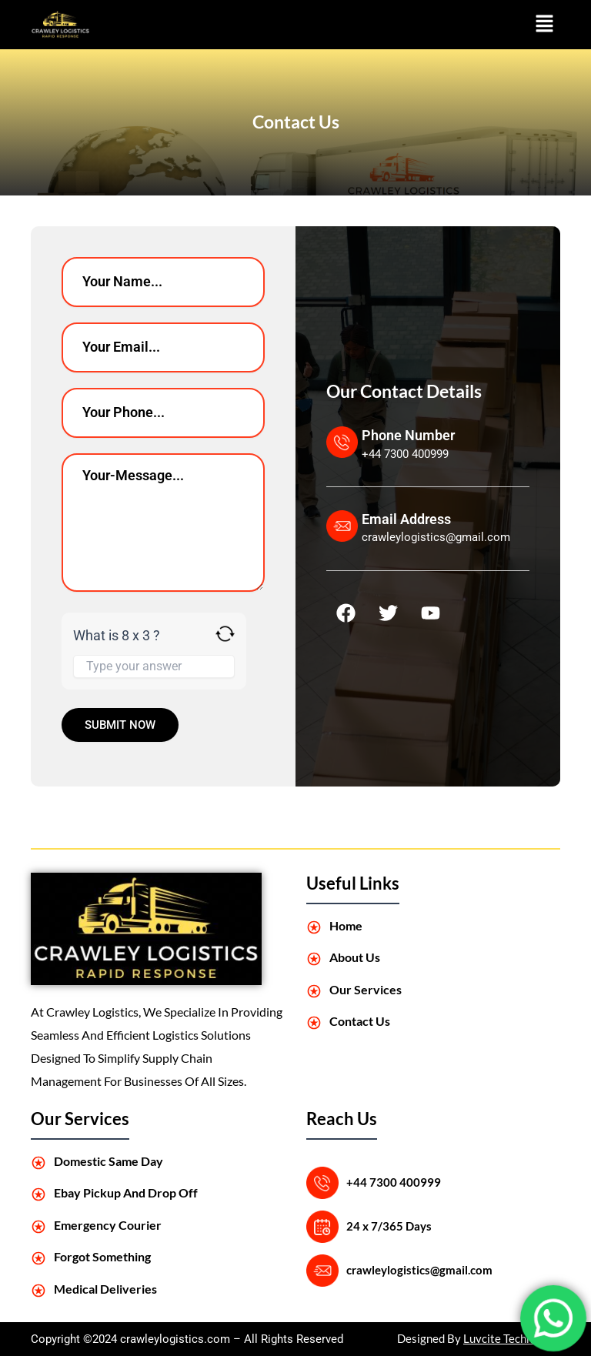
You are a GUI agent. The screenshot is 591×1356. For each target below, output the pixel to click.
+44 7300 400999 (393, 1182)
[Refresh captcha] (225, 633)
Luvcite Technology (511, 1338)
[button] (544, 25)
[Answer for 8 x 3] (154, 666)
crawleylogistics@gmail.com (419, 1270)
